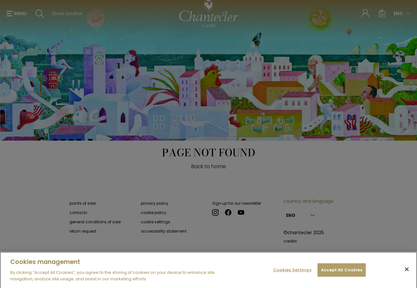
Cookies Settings (292, 272)
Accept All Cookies (341, 272)
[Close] (407, 272)
